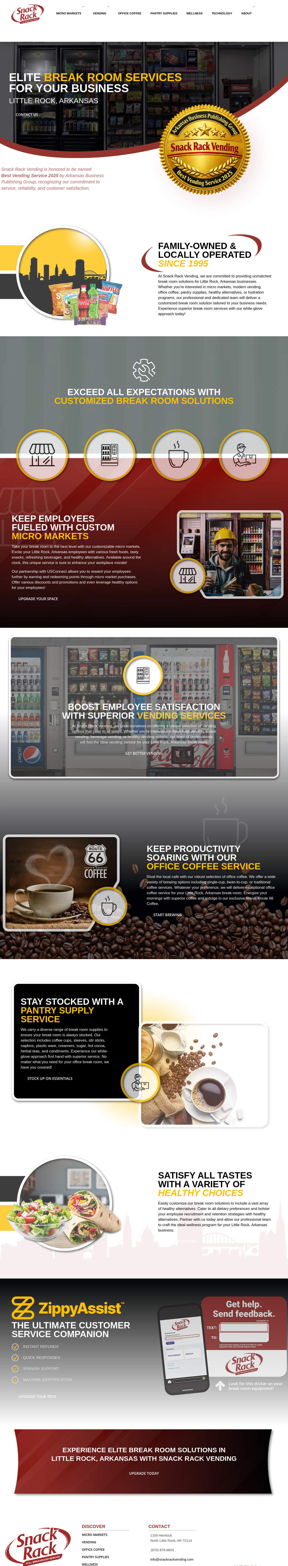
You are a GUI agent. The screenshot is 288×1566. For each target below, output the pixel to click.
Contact (77, 29)
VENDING (101, 13)
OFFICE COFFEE (129, 13)
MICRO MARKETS (70, 13)
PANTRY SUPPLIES (163, 13)
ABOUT (247, 13)
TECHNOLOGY (222, 13)
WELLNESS (194, 13)
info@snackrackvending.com (172, 1559)
